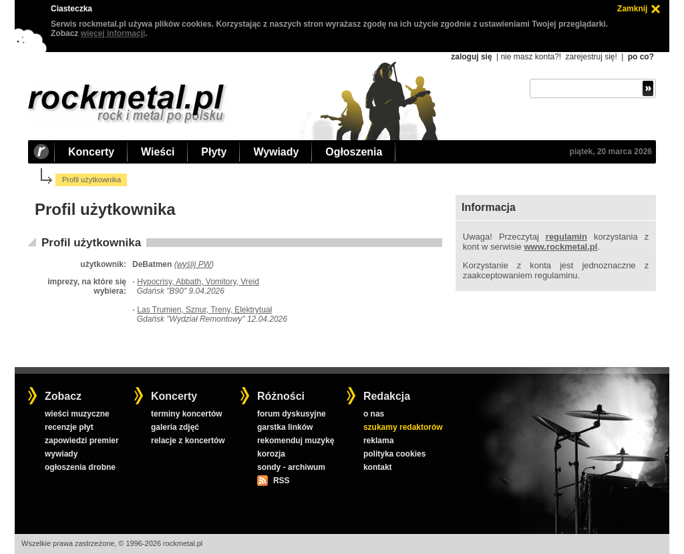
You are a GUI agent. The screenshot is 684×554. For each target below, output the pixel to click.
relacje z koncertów (188, 440)
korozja (271, 454)
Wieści (157, 152)
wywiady (61, 454)
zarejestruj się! (591, 56)
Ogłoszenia (353, 152)
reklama (378, 440)
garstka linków (285, 427)
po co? (641, 56)
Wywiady (276, 152)
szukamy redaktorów (403, 427)
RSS (281, 480)
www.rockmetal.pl (560, 247)
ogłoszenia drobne (80, 467)
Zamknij (632, 8)
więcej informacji (113, 33)
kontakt (377, 467)
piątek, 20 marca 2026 (611, 151)
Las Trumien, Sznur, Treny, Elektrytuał (204, 309)
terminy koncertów (186, 414)
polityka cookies (394, 454)
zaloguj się (471, 56)
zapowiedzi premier (82, 440)
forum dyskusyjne (291, 414)
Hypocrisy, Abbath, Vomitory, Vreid (198, 281)
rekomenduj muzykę (295, 440)
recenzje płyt (69, 427)
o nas (373, 414)
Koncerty (91, 152)
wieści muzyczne (77, 414)
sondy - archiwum (291, 467)
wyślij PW (194, 264)
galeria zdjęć (175, 427)
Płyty (213, 152)
